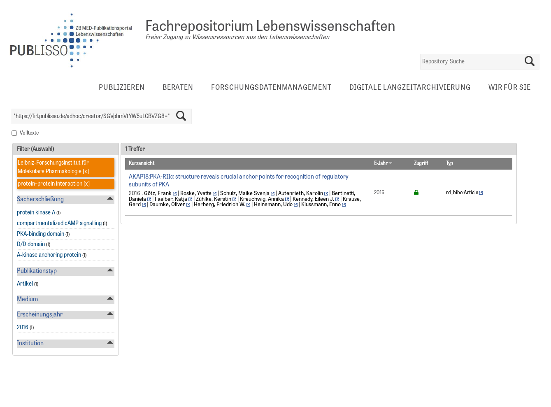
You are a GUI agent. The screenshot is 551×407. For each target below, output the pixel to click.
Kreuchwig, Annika (262, 199)
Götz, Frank (158, 194)
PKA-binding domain (40, 234)
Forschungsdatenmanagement (271, 88)
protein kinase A (36, 213)
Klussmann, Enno (321, 205)
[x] (85, 172)
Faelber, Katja (171, 199)
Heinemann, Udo (273, 205)
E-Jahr (383, 164)
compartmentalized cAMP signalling (59, 224)
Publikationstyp (37, 271)
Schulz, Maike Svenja (245, 194)
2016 (22, 328)
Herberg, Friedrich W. (219, 205)
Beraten (178, 88)
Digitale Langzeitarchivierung (410, 88)
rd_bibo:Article (462, 193)
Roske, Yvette (196, 194)
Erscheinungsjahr (40, 315)
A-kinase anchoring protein (49, 255)
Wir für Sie (509, 88)
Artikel (25, 284)
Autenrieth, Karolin (300, 194)
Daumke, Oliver (167, 205)
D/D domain (31, 245)
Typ (449, 164)
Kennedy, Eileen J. (313, 199)
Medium (27, 299)
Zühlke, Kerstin (213, 199)
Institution (30, 343)
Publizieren (122, 88)
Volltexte (29, 133)
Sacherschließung (40, 199)
